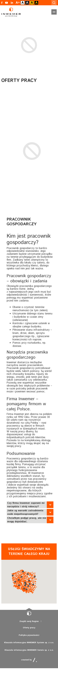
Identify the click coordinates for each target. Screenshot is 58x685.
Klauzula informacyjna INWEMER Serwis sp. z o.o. (29, 650)
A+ (18, 3)
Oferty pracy (29, 627)
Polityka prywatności (29, 635)
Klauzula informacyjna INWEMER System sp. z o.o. (29, 642)
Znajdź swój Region (29, 621)
